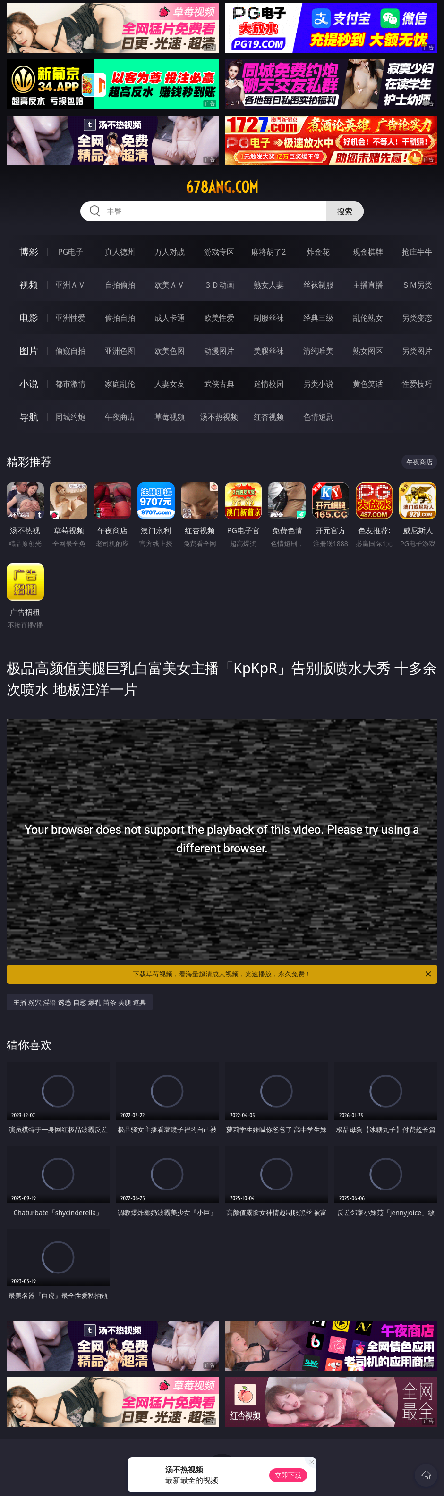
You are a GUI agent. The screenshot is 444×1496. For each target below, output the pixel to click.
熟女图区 (368, 351)
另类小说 (318, 384)
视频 (28, 284)
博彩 (28, 251)
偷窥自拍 (70, 351)
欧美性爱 (219, 318)
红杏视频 (269, 417)
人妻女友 (169, 384)
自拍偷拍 (120, 285)
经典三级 (318, 318)
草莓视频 (169, 417)
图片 (28, 350)
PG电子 (70, 252)
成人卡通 (169, 318)
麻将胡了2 (268, 252)
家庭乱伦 (120, 384)
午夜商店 (120, 417)
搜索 (344, 211)
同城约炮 (70, 417)
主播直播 (368, 285)
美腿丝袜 (269, 351)
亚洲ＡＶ (70, 285)
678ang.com (222, 187)
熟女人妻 (269, 285)
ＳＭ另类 (417, 285)
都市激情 (70, 384)
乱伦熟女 (368, 318)
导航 (28, 416)
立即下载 (288, 1475)
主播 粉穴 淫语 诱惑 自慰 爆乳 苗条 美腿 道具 (79, 1002)
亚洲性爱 (70, 318)
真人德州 (120, 252)
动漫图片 (219, 351)
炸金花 (318, 252)
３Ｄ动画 (219, 285)
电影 (28, 317)
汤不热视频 (219, 417)
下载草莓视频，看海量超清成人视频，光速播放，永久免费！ (283, 974)
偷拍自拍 (120, 318)
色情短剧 (318, 417)
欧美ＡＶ (169, 285)
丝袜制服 (318, 285)
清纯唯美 (318, 351)
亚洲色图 (120, 351)
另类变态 (417, 318)
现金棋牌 (368, 252)
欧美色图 (169, 351)
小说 (28, 383)
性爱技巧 (417, 384)
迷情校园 (269, 384)
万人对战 (169, 252)
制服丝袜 (269, 318)
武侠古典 (219, 384)
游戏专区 (219, 252)
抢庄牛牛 (417, 252)
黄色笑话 (368, 384)
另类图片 (417, 351)
